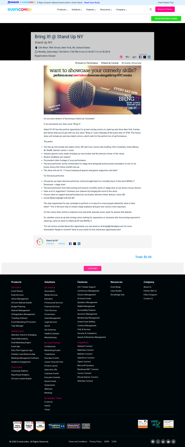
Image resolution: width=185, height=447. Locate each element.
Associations (49, 291)
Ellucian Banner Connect (87, 377)
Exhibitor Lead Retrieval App (23, 354)
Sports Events (50, 381)
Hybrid (47, 406)
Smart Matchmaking (19, 339)
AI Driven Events (84, 298)
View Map (93, 268)
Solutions (77, 9)
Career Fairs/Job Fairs (53, 362)
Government (49, 314)
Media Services (51, 295)
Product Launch (51, 366)
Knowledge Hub (117, 295)
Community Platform (19, 371)
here (118, 229)
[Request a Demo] (165, 9)
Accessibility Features (86, 310)
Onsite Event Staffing (86, 322)
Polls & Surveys (84, 329)
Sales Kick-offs (50, 369)
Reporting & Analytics (20, 375)
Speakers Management (87, 302)
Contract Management (86, 325)
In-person (48, 402)
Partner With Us (150, 291)
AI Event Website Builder (21, 303)
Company (121, 9)
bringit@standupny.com (113, 226)
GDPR (106, 441)
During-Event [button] (26, 331)
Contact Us (148, 298)
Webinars (48, 389)
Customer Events (51, 373)
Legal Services (50, 322)
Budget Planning (18, 306)
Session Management (86, 295)
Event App (15, 346)
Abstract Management (20, 310)
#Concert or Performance (86, 63)
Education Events (51, 358)
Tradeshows (49, 354)
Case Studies (116, 291)
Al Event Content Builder (21, 378)
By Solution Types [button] (59, 398)
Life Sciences (50, 330)
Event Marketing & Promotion (23, 322)
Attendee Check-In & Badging (23, 335)
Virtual (47, 409)
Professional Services (53, 303)
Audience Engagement (21, 362)
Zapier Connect (84, 361)
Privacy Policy (96, 441)
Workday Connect (85, 381)
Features (91, 9)
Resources (106, 9)
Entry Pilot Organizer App (22, 350)
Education (48, 299)
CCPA (114, 441)
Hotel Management (52, 318)
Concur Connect (84, 373)
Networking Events (52, 350)
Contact (50, 244)
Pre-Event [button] (26, 287)
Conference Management (88, 291)
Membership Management (88, 318)
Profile (61, 244)
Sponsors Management (87, 314)
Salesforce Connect (85, 358)
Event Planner (17, 291)
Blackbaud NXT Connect (87, 369)
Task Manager (17, 326)
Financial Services (52, 306)
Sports (47, 326)
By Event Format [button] (59, 342)
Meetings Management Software (25, 358)
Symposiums (49, 385)
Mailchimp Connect (85, 350)
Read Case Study (92, 2)
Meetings (48, 393)
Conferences (50, 346)
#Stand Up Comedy (110, 63)
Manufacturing (50, 337)
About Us (147, 287)
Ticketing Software (19, 318)
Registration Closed (166, 18)
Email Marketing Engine (21, 342)
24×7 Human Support (86, 287)
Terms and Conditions (78, 441)
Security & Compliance (87, 333)
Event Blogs (116, 287)
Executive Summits (52, 377)
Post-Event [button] (26, 367)
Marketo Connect (84, 354)
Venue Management (19, 299)
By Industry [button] (59, 287)
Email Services (17, 295)
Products (62, 9)
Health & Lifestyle (51, 333)
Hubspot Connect (84, 346)
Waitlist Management (86, 306)
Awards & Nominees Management (91, 337)
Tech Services (50, 310)
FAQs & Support (150, 295)
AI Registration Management (23, 314)
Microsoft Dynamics (85, 365)
